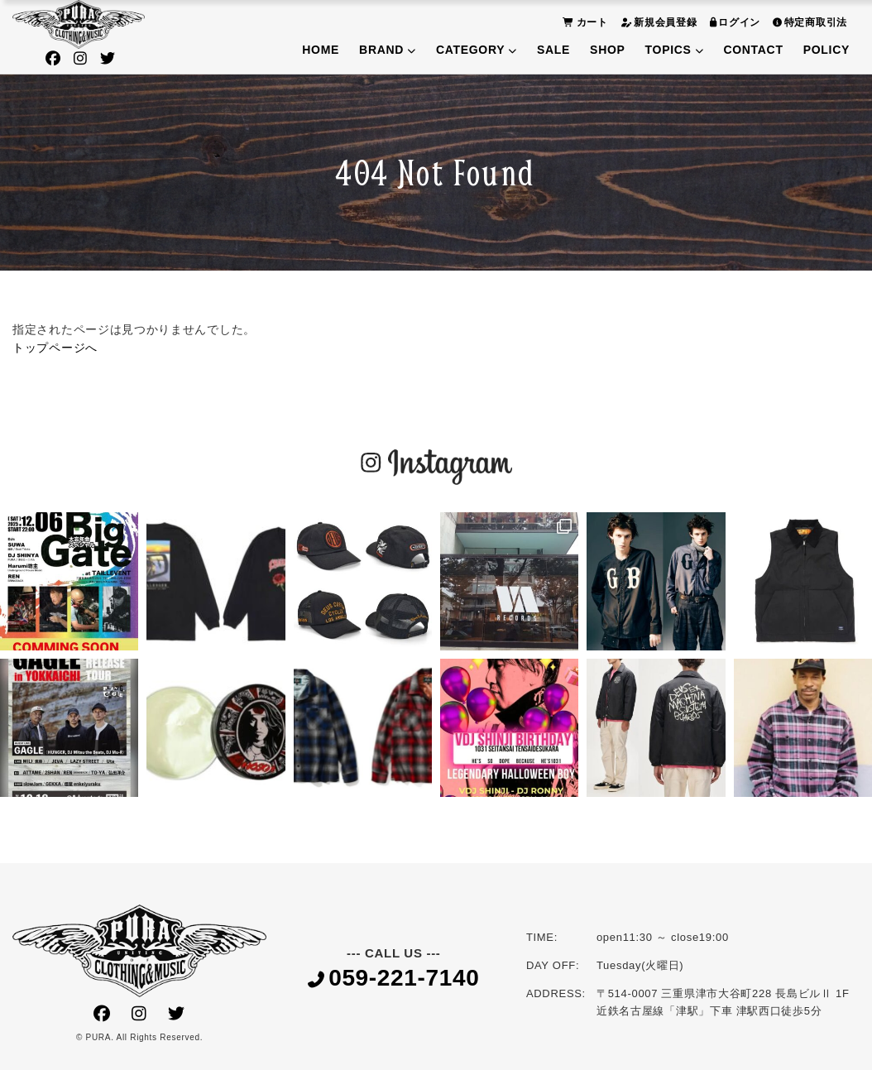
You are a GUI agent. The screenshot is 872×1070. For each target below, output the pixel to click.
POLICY (826, 49)
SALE (553, 49)
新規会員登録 (656, 22)
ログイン (733, 22)
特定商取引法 (808, 22)
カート (583, 22)
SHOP (607, 49)
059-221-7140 (394, 979)
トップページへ (55, 347)
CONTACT (753, 49)
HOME (320, 49)
